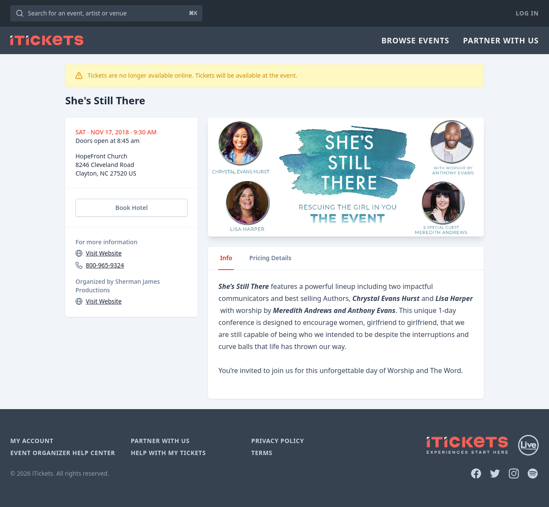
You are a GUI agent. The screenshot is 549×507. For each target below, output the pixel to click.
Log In (527, 13)
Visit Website (104, 253)
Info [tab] (226, 258)
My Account (32, 441)
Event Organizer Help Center (62, 453)
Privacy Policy (277, 441)
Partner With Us (501, 40)
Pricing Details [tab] (270, 258)
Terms (262, 453)
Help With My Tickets (168, 453)
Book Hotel (131, 207)
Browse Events (415, 40)
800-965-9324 (105, 265)
